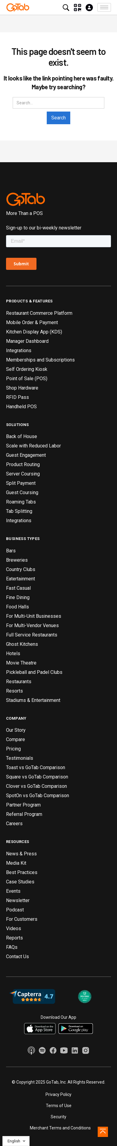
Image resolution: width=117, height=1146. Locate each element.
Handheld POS (21, 406)
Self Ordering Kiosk (26, 369)
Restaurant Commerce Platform (39, 313)
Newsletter (18, 900)
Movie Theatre (21, 663)
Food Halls (17, 607)
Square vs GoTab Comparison (37, 777)
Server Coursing (23, 474)
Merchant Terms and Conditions (60, 1127)
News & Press (21, 854)
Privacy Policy (58, 1094)
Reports (14, 938)
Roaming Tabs (21, 502)
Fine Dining (18, 597)
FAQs (11, 947)
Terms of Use (58, 1105)
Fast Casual (18, 588)
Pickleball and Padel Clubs (34, 672)
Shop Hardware (22, 388)
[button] (104, 7)
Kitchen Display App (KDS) (34, 332)
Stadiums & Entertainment (33, 700)
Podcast (15, 910)
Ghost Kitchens (22, 644)
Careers (14, 823)
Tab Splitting (19, 511)
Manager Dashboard (27, 341)
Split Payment (21, 483)
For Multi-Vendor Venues (32, 625)
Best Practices (21, 872)
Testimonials (19, 758)
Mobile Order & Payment (32, 322)
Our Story (16, 730)
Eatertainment (20, 579)
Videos (13, 928)
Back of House (21, 436)
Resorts (14, 691)
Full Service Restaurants (31, 635)
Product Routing (23, 464)
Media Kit (16, 863)
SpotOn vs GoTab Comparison (37, 795)
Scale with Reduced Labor (33, 446)
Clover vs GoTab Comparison (36, 786)
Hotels (13, 653)
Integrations (18, 350)
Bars (11, 551)
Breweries (17, 560)
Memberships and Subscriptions (40, 360)
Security (58, 1116)
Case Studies (20, 882)
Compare (15, 739)
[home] (18, 7)
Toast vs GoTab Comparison (35, 767)
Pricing (13, 749)
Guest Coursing (22, 492)
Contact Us (17, 956)
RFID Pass (17, 397)
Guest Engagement (26, 455)
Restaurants (18, 681)
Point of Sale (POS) (26, 378)
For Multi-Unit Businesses (33, 616)
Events (13, 891)
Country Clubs (20, 569)
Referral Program (24, 814)
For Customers (21, 919)
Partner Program (23, 805)
